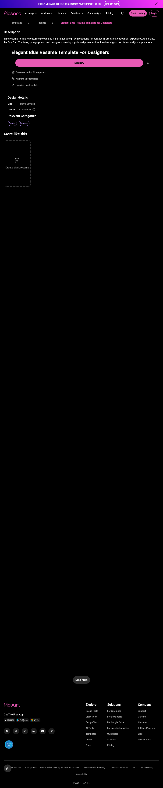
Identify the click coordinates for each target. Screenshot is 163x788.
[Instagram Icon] (25, 731)
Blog (140, 734)
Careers (142, 716)
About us (142, 722)
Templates (91, 734)
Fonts (88, 745)
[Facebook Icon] (7, 731)
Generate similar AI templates (31, 72)
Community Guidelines (118, 767)
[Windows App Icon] (35, 721)
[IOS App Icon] (9, 721)
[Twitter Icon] (16, 731)
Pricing (110, 745)
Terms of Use (15, 767)
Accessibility (81, 774)
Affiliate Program (146, 728)
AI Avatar (111, 739)
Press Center (144, 739)
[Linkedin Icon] (34, 731)
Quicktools (112, 734)
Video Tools (91, 716)
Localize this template (27, 85)
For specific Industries (118, 728)
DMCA (134, 767)
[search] (123, 13)
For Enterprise (114, 711)
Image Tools (92, 711)
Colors (89, 739)
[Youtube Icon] (42, 731)
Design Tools (92, 722)
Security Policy (147, 767)
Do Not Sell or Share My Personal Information (59, 767)
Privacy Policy (30, 767)
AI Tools (90, 728)
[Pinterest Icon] (51, 731)
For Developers (114, 716)
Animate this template (27, 78)
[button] (31, 13)
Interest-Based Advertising (94, 767)
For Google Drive (115, 722)
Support (142, 711)
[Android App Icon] (22, 721)
